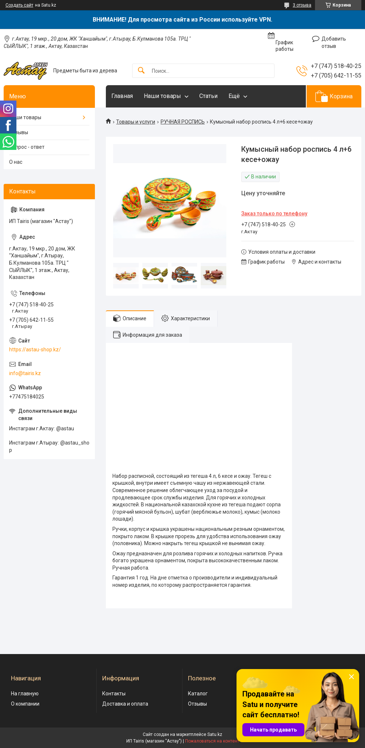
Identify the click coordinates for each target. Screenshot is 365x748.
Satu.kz (214, 734)
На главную (25, 693)
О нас (15, 162)
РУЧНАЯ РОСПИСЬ (183, 122)
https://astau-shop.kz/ (35, 349)
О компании (25, 704)
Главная (122, 95)
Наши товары (162, 95)
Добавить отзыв (334, 42)
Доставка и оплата (125, 704)
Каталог (198, 693)
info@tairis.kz (25, 373)
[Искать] (141, 70)
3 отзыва (302, 5)
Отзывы (18, 132)
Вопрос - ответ (27, 147)
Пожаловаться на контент (212, 741)
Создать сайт (19, 5)
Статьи (208, 95)
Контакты (114, 693)
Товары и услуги (135, 122)
